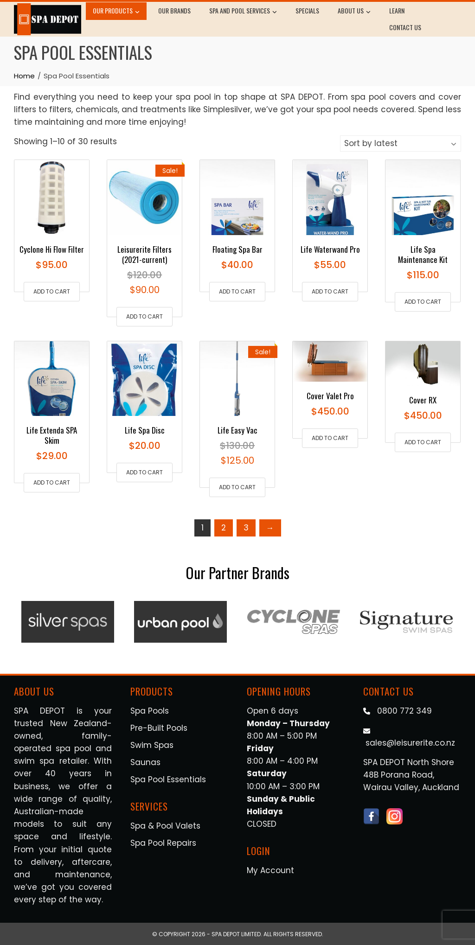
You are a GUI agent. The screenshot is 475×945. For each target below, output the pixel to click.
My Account (270, 870)
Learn (396, 10)
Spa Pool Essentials (168, 779)
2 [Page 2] (223, 527)
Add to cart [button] (51, 291)
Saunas (145, 762)
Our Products (116, 11)
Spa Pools (149, 710)
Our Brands (174, 10)
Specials (307, 10)
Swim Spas (151, 745)
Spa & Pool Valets (165, 825)
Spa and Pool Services (243, 11)
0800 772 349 (404, 710)
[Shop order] (400, 143)
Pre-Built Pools (158, 728)
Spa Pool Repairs (163, 843)
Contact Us (405, 27)
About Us (354, 11)
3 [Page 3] (246, 527)
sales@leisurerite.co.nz (410, 742)
